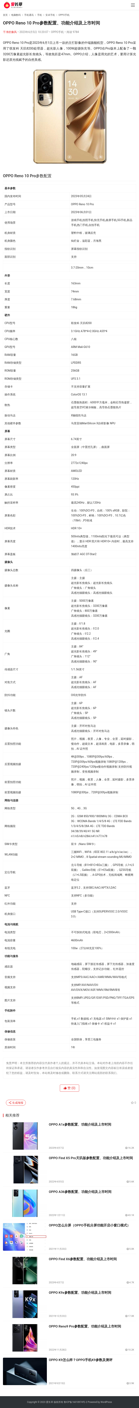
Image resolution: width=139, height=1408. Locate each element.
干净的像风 (10, 32)
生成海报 (15, 1102)
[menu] (133, 5)
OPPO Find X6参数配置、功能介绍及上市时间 (83, 1259)
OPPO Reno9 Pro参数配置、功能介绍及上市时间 (85, 1326)
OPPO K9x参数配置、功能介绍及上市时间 (80, 1293)
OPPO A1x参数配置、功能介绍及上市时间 (80, 1124)
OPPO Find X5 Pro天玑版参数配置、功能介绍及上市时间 (91, 1158)
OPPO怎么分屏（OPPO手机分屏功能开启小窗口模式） (89, 1225)
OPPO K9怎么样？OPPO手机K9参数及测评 (80, 1360)
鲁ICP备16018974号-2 (75, 1402)
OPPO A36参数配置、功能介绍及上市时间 (80, 1192)
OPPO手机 (57, 32)
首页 (5, 15)
